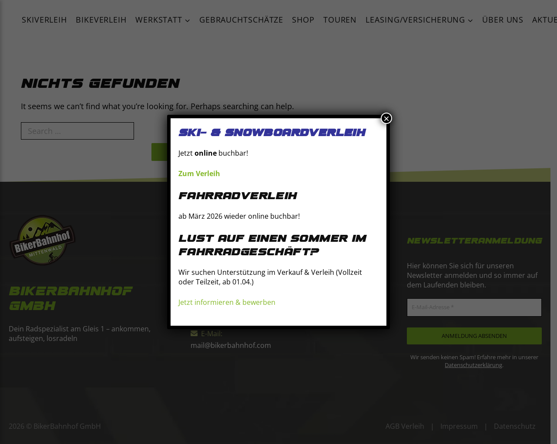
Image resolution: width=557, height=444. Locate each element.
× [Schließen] (386, 118)
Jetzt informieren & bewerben (226, 302)
